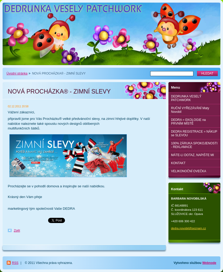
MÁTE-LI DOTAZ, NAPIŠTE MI (192, 155)
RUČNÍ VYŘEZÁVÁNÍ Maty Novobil (190, 110)
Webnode (209, 263)
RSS (15, 263)
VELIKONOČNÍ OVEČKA (188, 171)
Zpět (17, 230)
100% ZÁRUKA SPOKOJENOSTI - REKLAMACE (194, 145)
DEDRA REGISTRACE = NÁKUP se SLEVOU (194, 133)
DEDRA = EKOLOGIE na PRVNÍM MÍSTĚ (188, 121)
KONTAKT (178, 163)
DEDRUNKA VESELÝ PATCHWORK (186, 98)
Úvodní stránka (17, 73)
